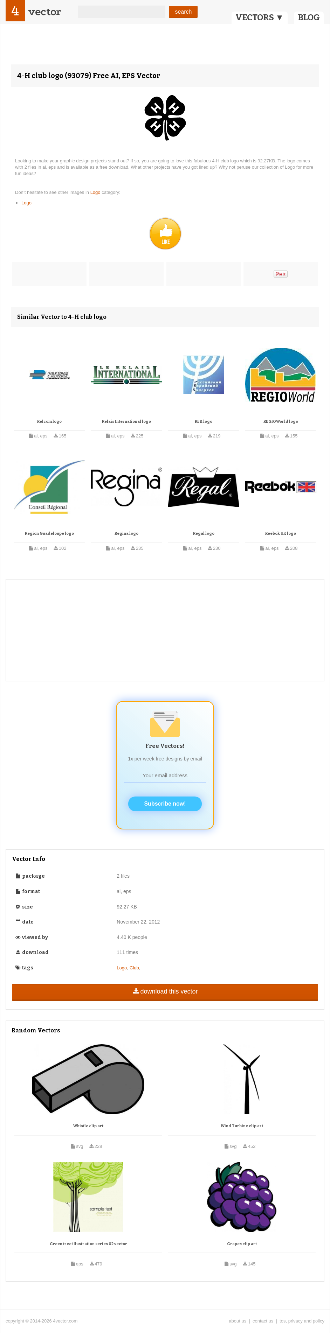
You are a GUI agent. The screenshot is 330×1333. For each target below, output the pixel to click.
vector (44, 12)
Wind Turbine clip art (242, 1126)
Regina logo (126, 533)
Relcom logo (49, 421)
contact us (263, 1321)
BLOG (309, 17)
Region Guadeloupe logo (49, 533)
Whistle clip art (88, 1126)
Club (134, 967)
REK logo (203, 421)
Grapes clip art (242, 1244)
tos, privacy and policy (302, 1321)
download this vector (165, 991)
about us (237, 1321)
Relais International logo (126, 421)
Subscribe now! (165, 804)
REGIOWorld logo (280, 421)
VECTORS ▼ (259, 17)
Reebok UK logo (280, 533)
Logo (96, 192)
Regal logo (203, 533)
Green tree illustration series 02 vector (88, 1244)
